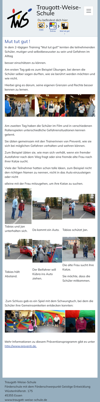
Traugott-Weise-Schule (59, 10)
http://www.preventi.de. (21, 346)
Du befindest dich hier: (53, 20)
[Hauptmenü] (88, 11)
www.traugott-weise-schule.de (26, 400)
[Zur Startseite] (19, 18)
